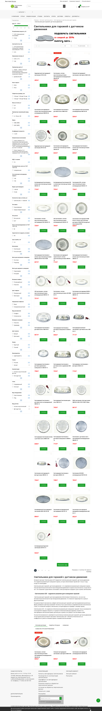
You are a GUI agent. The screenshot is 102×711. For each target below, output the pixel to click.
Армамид (16, 325)
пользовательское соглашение (53, 701)
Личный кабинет (86, 1)
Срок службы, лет (16, 239)
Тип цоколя (15, 215)
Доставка (60, 16)
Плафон (16, 313)
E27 (15, 221)
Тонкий (16, 347)
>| (48, 570)
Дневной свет (18, 76)
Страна (14, 360)
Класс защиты (15, 82)
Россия (16, 362)
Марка (13, 120)
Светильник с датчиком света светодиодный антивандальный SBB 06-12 (81, 438)
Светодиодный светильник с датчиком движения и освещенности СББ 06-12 (42, 366)
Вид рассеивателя (16, 310)
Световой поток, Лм (17, 44)
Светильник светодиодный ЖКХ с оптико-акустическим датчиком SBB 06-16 (81, 293)
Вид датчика (15, 403)
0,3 (15, 105)
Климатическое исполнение (19, 137)
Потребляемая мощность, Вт (19, 31)
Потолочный (17, 251)
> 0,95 (15, 134)
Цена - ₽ (16, 23)
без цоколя (17, 218)
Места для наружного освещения (20, 268)
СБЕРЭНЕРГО (18, 356)
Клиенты (68, 16)
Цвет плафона (15, 290)
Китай (15, 365)
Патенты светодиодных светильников (50, 673)
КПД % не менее (16, 159)
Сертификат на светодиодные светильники (47, 680)
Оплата (53, 16)
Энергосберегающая (20, 209)
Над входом (17, 271)
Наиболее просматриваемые (44, 628)
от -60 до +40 (17, 116)
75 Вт (15, 38)
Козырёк (16, 273)
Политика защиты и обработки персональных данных (48, 684)
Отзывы (40, 16)
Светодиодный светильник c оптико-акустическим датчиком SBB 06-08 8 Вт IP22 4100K (43, 256)
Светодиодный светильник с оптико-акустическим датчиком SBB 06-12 (81, 256)
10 (14, 242)
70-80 (15, 192)
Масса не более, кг (16, 102)
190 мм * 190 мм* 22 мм (20, 96)
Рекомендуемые (40, 625)
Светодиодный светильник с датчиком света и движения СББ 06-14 (62, 366)
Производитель (16, 353)
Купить (43, 85)
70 (14, 162)
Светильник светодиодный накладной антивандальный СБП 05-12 (81, 511)
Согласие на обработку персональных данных (50, 688)
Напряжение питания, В (18, 56)
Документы (76, 16)
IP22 (15, 87)
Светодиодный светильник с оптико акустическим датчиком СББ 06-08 (81, 147)
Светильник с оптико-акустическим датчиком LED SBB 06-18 (62, 293)
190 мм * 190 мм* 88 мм (20, 98)
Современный (18, 384)
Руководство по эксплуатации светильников (48, 676)
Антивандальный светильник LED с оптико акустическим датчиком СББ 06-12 (62, 184)
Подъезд (16, 262)
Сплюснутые (17, 316)
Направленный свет (19, 307)
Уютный (16, 386)
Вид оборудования (16, 392)
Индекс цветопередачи (17, 186)
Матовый (16, 295)
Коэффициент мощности (18, 131)
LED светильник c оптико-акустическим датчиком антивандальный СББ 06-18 (61, 220)
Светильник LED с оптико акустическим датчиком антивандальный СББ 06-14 (80, 184)
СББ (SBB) (17, 122)
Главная (36, 20)
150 (15, 181)
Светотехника (18, 395)
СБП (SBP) (17, 125)
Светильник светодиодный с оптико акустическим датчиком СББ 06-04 (62, 147)
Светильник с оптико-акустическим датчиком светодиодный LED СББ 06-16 (42, 220)
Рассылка (69, 676)
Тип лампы (14, 204)
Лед (15, 398)
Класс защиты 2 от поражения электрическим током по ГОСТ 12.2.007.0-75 (20, 152)
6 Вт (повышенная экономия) (18, 35)
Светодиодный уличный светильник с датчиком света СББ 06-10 (81, 329)
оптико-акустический (20, 406)
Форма (14, 342)
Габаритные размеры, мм (18, 93)
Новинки (66, 625)
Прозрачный (17, 293)
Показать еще (62, 565)
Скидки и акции (31, 16)
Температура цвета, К (17, 67)
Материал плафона (16, 279)
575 (15, 52)
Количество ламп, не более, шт (19, 198)
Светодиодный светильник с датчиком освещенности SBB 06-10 (62, 438)
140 (15, 178)
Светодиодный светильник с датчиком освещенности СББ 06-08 (62, 329)
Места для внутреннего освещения (20, 257)
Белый (16, 334)
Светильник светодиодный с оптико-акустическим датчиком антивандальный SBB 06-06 (43, 111)
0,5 (15, 108)
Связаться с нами (44, 691)
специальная (17, 170)
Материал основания (17, 320)
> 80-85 (16, 189)
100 (15, 61)
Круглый (16, 345)
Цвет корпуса (15, 331)
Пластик (16, 284)
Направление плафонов (18, 301)
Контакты (47, 16)
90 (14, 235)
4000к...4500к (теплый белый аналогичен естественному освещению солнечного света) (19, 72)
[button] (88, 37)
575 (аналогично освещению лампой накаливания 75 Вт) (17, 48)
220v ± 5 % (17, 58)
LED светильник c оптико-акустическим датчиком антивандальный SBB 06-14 (42, 293)
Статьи (23, 16)
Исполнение (15, 246)
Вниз (15, 304)
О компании (15, 16)
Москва (14, 1)
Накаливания (18, 207)
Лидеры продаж (54, 625)
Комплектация (15, 369)
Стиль (13, 381)
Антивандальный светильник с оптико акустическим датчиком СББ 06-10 (43, 184)
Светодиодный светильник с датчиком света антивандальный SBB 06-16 (43, 402)
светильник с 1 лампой (20, 200)
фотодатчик (17, 409)
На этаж (16, 260)
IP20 (15, 85)
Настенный (17, 249)
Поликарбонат (18, 282)
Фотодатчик (17, 375)
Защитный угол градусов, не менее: (21, 233)
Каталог (21, 12)
